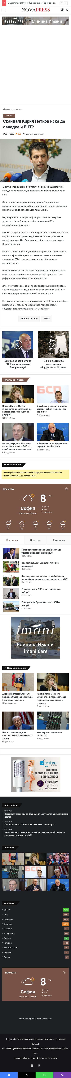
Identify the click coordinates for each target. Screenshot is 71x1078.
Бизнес (7, 938)
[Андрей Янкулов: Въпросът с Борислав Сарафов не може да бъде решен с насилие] (18, 682)
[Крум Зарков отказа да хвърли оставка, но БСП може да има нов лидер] (53, 394)
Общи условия (28, 1058)
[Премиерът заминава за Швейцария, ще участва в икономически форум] (11, 553)
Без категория (10, 947)
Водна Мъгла (16, 1049)
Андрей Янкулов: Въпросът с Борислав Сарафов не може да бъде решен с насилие (17, 697)
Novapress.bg (51, 1039)
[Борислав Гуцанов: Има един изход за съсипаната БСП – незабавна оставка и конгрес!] (18, 432)
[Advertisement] (35, 67)
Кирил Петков (30, 318)
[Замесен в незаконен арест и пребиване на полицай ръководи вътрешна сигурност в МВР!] (11, 580)
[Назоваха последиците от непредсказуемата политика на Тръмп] (18, 721)
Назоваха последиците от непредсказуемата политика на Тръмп (17, 735)
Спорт (7, 910)
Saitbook (35, 1044)
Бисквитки (42, 1058)
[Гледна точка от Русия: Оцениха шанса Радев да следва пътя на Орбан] (58, 859)
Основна (8, 928)
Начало (7, 109)
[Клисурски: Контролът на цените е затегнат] (35, 885)
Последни (35, 540)
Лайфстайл (9, 933)
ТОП (47, 318)
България (8, 924)
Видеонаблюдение (31, 1049)
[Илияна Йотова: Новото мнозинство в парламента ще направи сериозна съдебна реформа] (18, 394)
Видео (7, 957)
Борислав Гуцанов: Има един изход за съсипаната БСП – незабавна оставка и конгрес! (16, 446)
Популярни (12, 540)
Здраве (7, 952)
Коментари (59, 540)
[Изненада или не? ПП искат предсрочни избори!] (11, 593)
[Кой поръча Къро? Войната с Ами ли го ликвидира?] (11, 567)
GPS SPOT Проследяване (51, 1049)
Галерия (8, 943)
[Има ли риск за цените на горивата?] (53, 721)
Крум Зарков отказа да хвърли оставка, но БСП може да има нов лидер (52, 409)
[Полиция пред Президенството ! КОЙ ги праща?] (11, 606)
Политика (18, 109)
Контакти (53, 1058)
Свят (6, 914)
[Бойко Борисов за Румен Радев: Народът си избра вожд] (53, 432)
